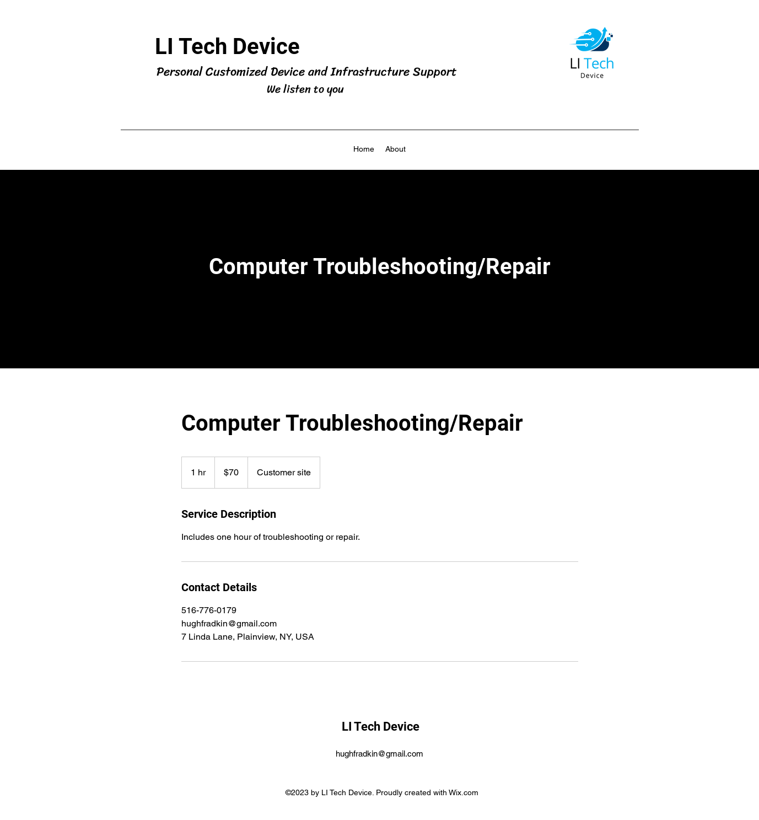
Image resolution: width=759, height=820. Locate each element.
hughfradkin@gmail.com (379, 753)
